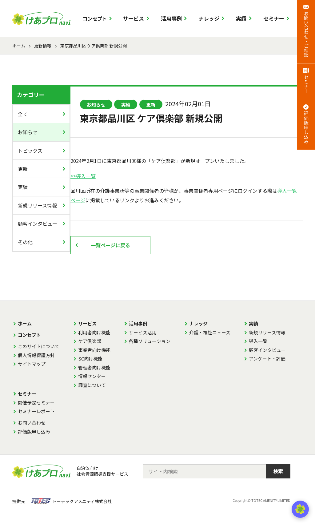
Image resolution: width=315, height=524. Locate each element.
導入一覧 (258, 341)
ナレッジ (208, 18)
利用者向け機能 (94, 332)
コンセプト (94, 18)
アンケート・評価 (267, 358)
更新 (23, 168)
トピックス (30, 150)
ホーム (18, 45)
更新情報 (42, 45)
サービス (133, 18)
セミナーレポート (36, 411)
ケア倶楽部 (89, 341)
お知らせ (28, 132)
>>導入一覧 (83, 175)
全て (23, 114)
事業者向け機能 (94, 350)
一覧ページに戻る (110, 245)
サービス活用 (143, 332)
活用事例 (171, 18)
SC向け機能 (90, 358)
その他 (25, 242)
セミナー (273, 18)
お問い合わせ (32, 422)
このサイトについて (38, 346)
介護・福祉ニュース (209, 332)
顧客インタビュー (37, 223)
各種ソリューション (149, 341)
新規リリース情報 (37, 205)
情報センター (92, 376)
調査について (92, 385)
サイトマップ (32, 364)
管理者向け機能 (94, 367)
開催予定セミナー (36, 402)
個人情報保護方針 (36, 355)
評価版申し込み (34, 431)
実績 (241, 18)
